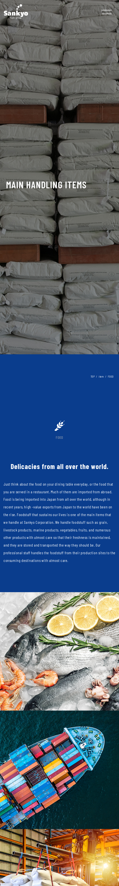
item (101, 376)
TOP (93, 376)
